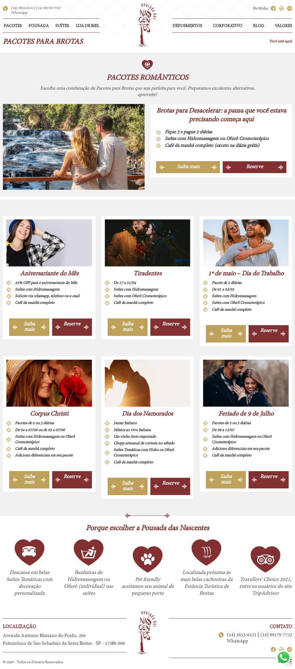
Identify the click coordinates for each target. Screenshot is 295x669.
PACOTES (13, 26)
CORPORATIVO (227, 26)
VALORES (283, 26)
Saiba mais (188, 167)
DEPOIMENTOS (187, 26)
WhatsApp (19, 13)
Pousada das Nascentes (147, 25)
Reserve (254, 167)
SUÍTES (62, 26)
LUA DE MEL (87, 26)
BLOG (258, 26)
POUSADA (39, 26)
